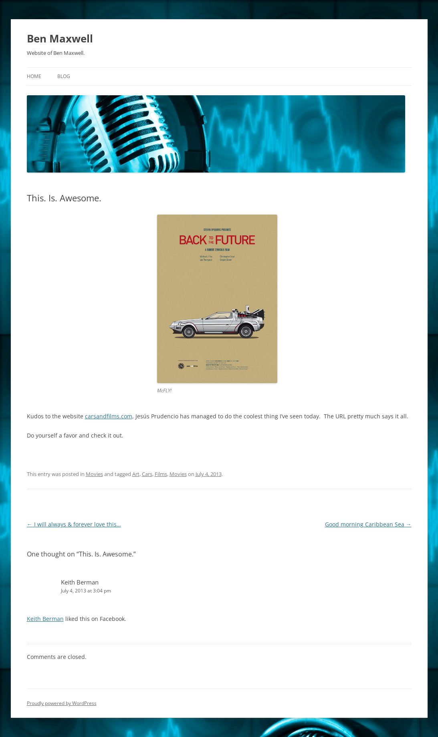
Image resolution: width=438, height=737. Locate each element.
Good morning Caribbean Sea (368, 524)
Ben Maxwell (60, 38)
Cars (147, 474)
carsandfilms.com (108, 416)
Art (135, 474)
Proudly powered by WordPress (62, 703)
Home (34, 76)
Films (161, 474)
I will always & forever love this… (74, 524)
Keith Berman (80, 582)
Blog (63, 76)
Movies (94, 474)
